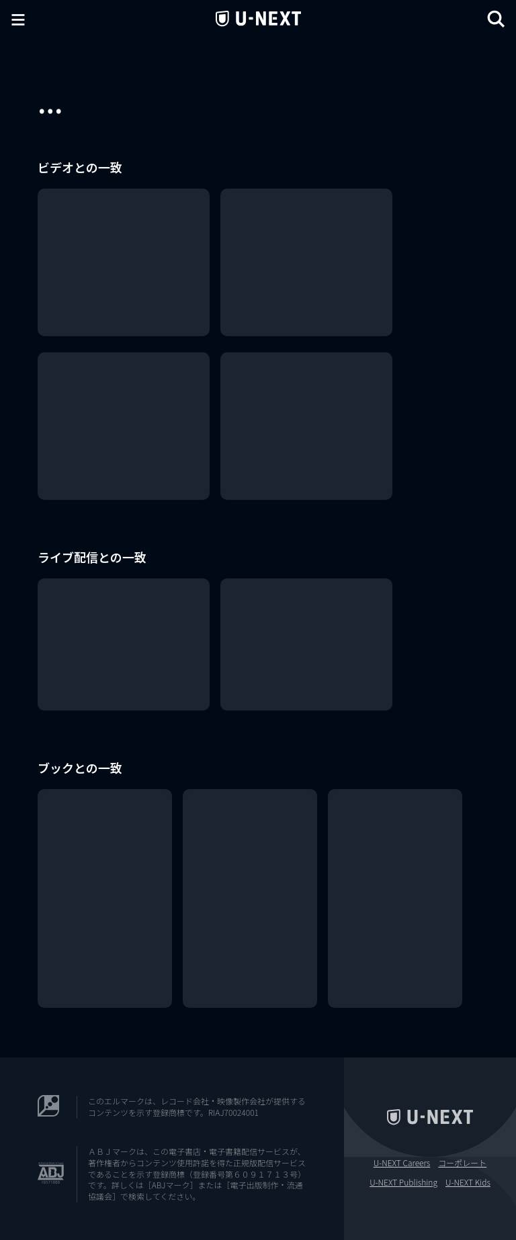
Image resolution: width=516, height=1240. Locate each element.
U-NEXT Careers (402, 1162)
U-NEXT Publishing (403, 1182)
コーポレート (462, 1162)
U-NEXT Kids (467, 1182)
